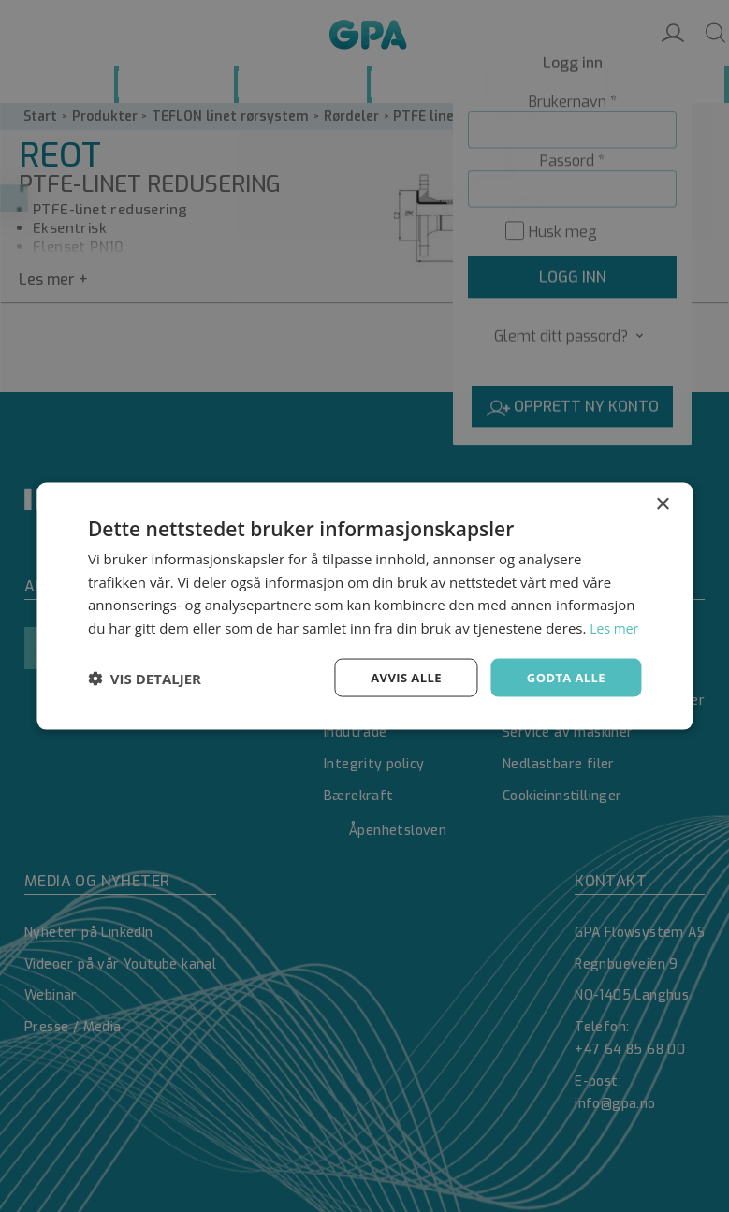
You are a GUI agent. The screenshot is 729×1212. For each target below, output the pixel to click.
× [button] (662, 491)
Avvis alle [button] (398, 688)
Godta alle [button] (563, 688)
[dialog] (364, 606)
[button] (144, 689)
